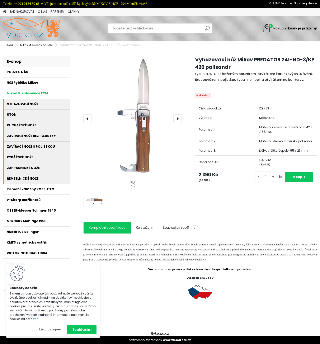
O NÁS (42, 11)
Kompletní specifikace (107, 227)
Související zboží (180, 227)
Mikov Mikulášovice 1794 (36, 45)
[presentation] (87, 118)
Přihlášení (280, 3)
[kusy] (265, 176)
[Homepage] (4, 12)
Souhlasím (81, 329)
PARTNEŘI (57, 11)
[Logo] (32, 28)
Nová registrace (305, 3)
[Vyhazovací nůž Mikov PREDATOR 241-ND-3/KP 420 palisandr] (132, 118)
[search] (207, 30)
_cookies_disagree (46, 329)
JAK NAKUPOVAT (21, 11)
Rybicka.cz (160, 333)
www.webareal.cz (177, 340)
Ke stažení (144, 227)
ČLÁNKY (73, 11)
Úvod (9, 45)
